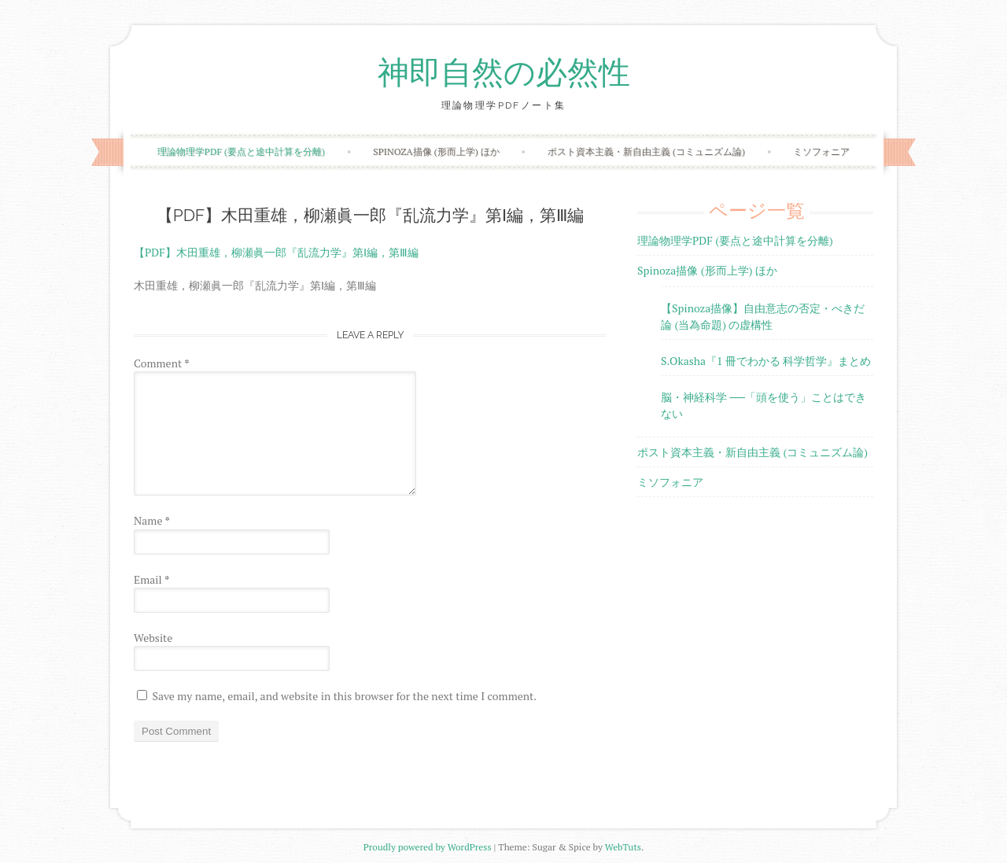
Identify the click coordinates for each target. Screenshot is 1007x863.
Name (152, 520)
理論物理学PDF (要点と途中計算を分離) (241, 151)
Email (151, 579)
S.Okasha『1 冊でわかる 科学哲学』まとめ (766, 360)
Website (153, 637)
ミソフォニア (821, 151)
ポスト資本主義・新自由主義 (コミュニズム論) (646, 151)
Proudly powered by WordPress (427, 847)
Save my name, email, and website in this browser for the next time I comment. (344, 695)
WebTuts (623, 847)
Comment (162, 363)
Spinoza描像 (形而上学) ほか (436, 151)
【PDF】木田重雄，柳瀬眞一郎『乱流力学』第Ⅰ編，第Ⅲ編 (276, 252)
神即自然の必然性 (504, 73)
